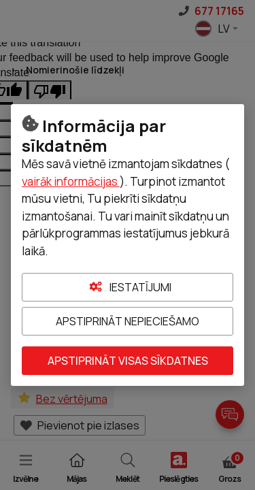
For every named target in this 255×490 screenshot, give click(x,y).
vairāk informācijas (71, 181)
